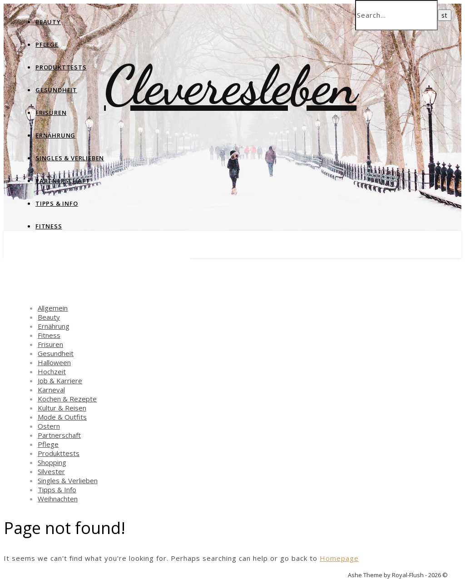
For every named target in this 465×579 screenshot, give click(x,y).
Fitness (48, 226)
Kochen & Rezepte (67, 398)
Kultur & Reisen (62, 407)
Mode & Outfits (62, 416)
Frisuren (50, 113)
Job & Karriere (60, 380)
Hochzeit (52, 371)
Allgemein (53, 307)
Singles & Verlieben (69, 158)
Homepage (339, 558)
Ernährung (55, 135)
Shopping (52, 462)
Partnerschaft (62, 181)
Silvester (51, 471)
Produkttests (61, 67)
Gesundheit (56, 90)
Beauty (48, 22)
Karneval (51, 389)
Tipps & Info (56, 203)
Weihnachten (58, 498)
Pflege (47, 44)
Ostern (49, 426)
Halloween (54, 362)
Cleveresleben (230, 85)
